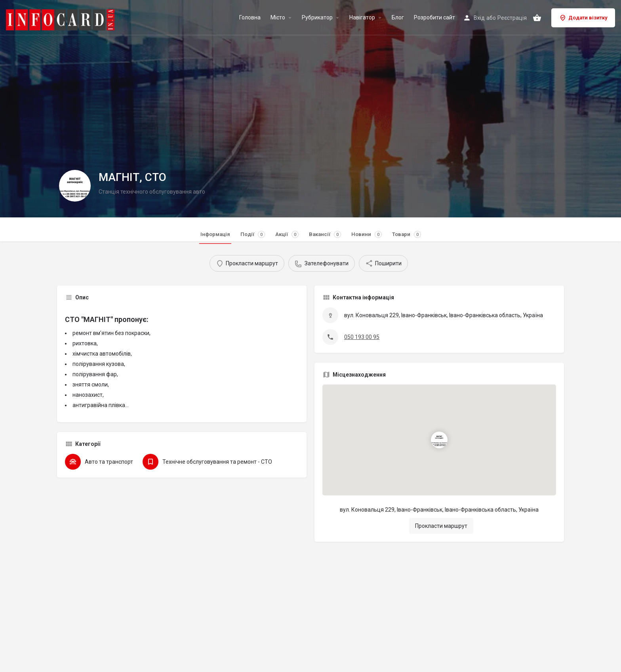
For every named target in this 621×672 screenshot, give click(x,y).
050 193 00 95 (361, 337)
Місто (277, 17)
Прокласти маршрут (441, 526)
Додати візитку (583, 17)
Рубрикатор (317, 17)
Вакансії (325, 234)
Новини (366, 234)
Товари (406, 234)
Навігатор (362, 17)
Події (252, 234)
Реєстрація (512, 18)
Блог (398, 17)
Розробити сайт (434, 17)
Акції (287, 234)
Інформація (215, 234)
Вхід (479, 18)
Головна (250, 17)
